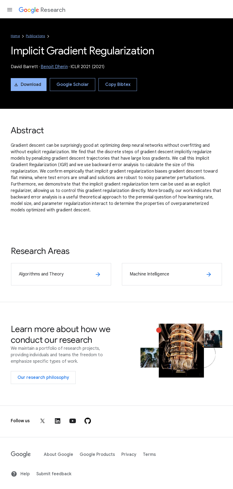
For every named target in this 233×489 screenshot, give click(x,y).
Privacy (128, 454)
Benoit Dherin (54, 66)
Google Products (97, 454)
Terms (149, 454)
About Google (58, 454)
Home (15, 36)
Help (20, 474)
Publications (35, 36)
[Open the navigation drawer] (9, 9)
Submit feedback (53, 474)
